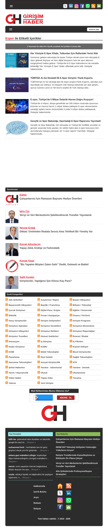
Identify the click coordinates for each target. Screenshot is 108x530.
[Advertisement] (53, 167)
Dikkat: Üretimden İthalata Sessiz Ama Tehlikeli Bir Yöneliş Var (56, 231)
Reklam (37, 503)
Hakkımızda (39, 486)
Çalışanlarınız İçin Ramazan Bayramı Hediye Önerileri (51, 198)
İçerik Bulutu (40, 492)
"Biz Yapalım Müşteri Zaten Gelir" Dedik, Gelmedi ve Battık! (54, 264)
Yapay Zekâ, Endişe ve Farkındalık (39, 248)
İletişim (37, 508)
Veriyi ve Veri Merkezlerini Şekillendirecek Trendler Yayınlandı (55, 215)
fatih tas (12, 439)
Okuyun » (31, 442)
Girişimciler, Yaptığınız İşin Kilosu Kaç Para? (46, 280)
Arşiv (36, 497)
